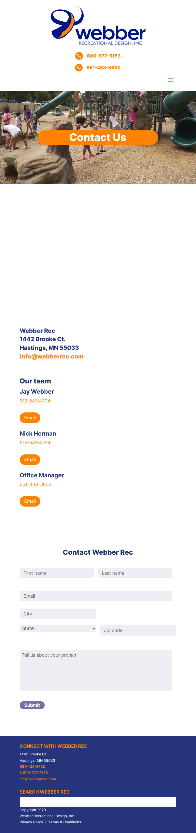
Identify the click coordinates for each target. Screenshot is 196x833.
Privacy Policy (31, 822)
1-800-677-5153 (34, 773)
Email (30, 417)
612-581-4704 (35, 401)
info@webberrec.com (51, 356)
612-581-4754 (35, 442)
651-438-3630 (35, 484)
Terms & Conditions (64, 822)
